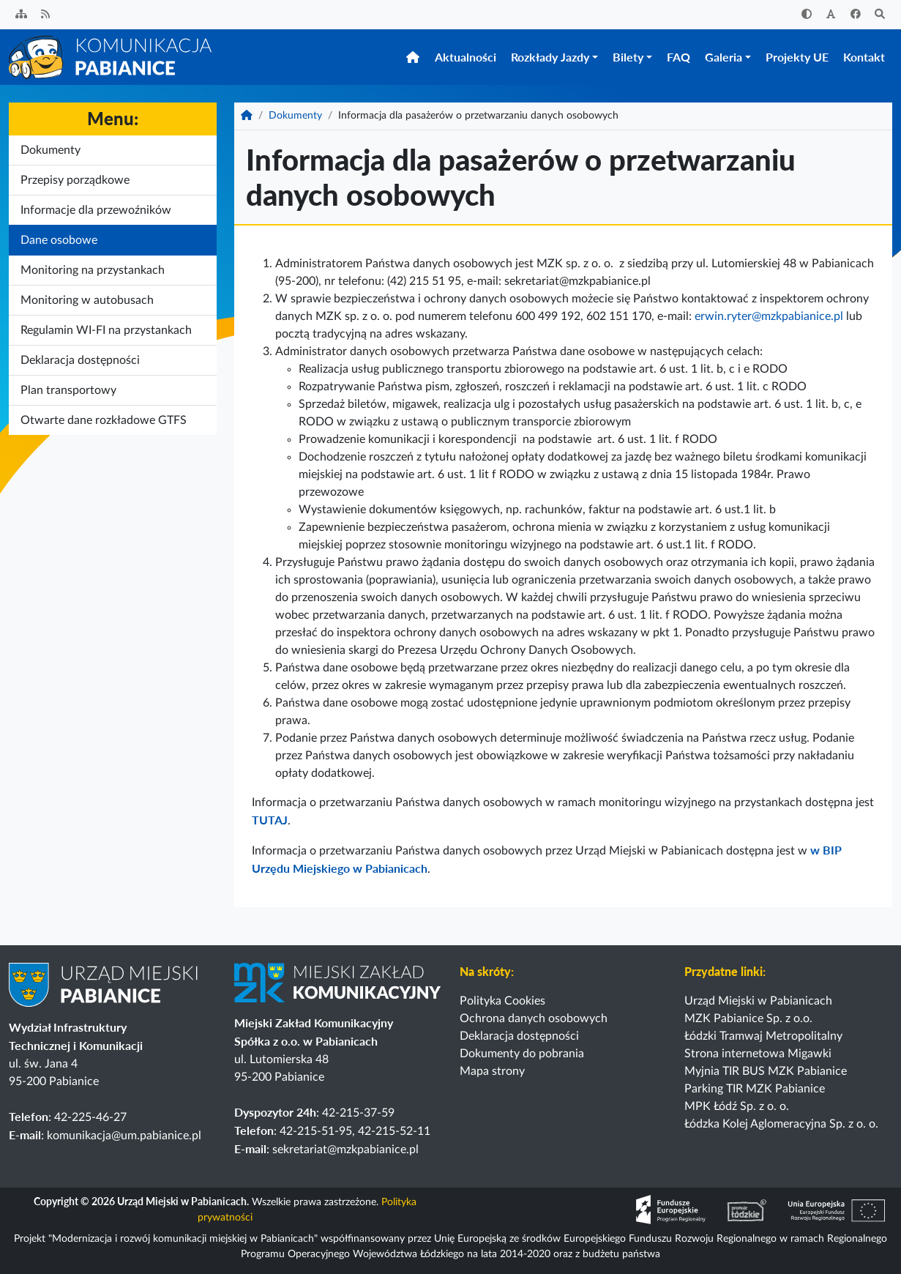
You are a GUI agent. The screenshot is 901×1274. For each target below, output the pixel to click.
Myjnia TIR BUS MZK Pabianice (765, 1071)
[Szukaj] (880, 15)
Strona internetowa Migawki (757, 1053)
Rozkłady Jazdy (550, 58)
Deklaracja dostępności (519, 1036)
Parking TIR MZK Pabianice (754, 1089)
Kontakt (864, 58)
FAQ (678, 58)
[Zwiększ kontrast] (806, 15)
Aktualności (465, 58)
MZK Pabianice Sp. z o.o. (748, 1018)
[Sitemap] (21, 15)
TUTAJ (270, 823)
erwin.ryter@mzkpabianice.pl (769, 319)
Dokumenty (295, 118)
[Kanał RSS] (46, 15)
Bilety (628, 58)
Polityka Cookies (502, 1001)
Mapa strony (492, 1071)
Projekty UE (797, 58)
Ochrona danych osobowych (533, 1018)
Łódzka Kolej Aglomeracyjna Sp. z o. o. (781, 1124)
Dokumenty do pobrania (522, 1053)
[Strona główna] (111, 58)
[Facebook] (855, 15)
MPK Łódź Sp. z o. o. (736, 1106)
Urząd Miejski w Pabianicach (758, 1001)
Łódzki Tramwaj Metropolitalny (763, 1036)
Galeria (723, 58)
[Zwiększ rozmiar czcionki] (831, 15)
